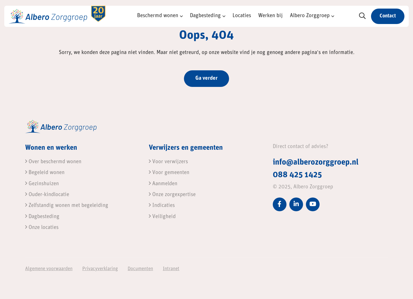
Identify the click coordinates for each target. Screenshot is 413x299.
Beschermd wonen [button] (157, 16)
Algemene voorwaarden (49, 268)
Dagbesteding (42, 217)
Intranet (171, 268)
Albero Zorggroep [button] (310, 16)
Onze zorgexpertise (172, 195)
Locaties (241, 16)
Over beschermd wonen (53, 162)
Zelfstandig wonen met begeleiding (66, 205)
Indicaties (162, 205)
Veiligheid (162, 217)
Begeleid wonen (45, 173)
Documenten (140, 268)
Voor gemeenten (169, 173)
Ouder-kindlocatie (47, 195)
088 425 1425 (297, 175)
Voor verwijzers (168, 162)
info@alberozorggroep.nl (315, 163)
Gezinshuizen (42, 184)
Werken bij (270, 16)
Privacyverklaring (100, 268)
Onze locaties (42, 227)
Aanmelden (163, 184)
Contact (388, 16)
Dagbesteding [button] (205, 16)
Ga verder (206, 78)
